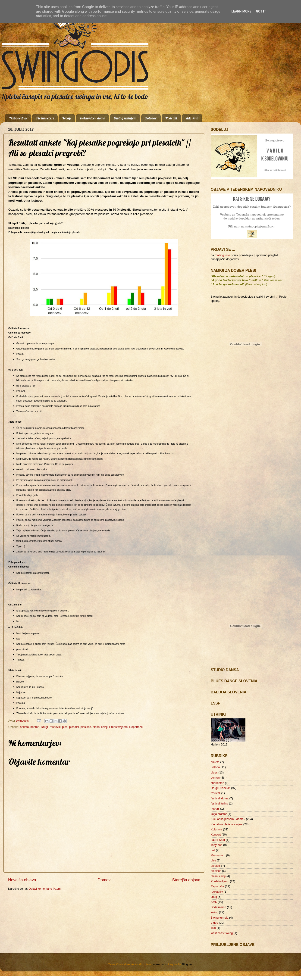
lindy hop (216, 845)
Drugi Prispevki (51, 727)
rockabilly (217, 891)
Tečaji (66, 118)
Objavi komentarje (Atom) (45, 888)
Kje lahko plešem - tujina (226, 824)
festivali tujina (219, 803)
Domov (104, 880)
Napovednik (18, 118)
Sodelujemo (218, 907)
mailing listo (222, 255)
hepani (215, 808)
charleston (217, 783)
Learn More (241, 11)
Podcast (171, 118)
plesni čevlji (100, 727)
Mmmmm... (218, 855)
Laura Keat (218, 840)
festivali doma (220, 798)
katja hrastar (219, 814)
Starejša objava (186, 880)
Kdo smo (192, 118)
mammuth (159, 964)
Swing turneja (219, 917)
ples (64, 727)
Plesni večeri (45, 118)
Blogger (187, 964)
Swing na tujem (125, 118)
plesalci (74, 727)
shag (214, 896)
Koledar (151, 118)
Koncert (216, 834)
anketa (24, 727)
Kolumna (216, 829)
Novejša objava (22, 880)
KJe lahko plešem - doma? (228, 819)
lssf (213, 850)
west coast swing (222, 933)
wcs (213, 927)
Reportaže (136, 727)
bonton (34, 727)
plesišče (86, 727)
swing (214, 912)
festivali (215, 793)
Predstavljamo (118, 727)
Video (214, 922)
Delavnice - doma (92, 118)
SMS (214, 902)
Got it (261, 11)
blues (214, 772)
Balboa (215, 767)
